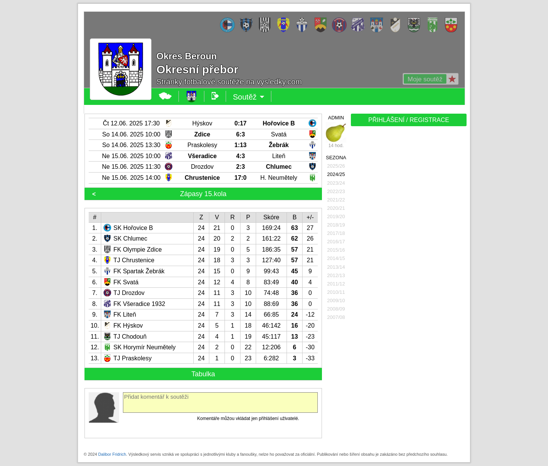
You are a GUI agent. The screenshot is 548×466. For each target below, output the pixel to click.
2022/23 (336, 191)
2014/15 (336, 258)
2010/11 (336, 292)
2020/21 (336, 208)
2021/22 (336, 200)
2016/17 (336, 241)
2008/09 (336, 309)
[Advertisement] (408, 248)
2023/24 (336, 183)
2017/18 (336, 233)
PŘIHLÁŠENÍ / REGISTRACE (408, 120)
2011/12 (336, 284)
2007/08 (336, 317)
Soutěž (248, 97)
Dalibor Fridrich (112, 454)
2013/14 (336, 267)
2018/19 (336, 225)
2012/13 (336, 275)
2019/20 (336, 216)
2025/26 (336, 166)
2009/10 (336, 300)
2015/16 (336, 250)
